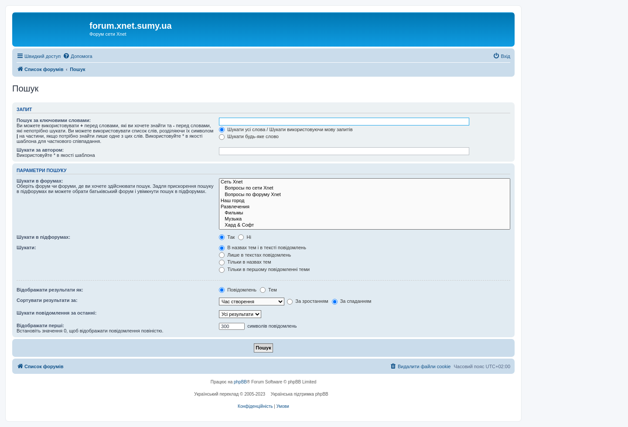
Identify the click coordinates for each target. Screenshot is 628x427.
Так (227, 237)
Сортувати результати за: (47, 300)
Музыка (364, 219)
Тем (268, 289)
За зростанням (307, 301)
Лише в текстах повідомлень (255, 255)
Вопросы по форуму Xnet (364, 195)
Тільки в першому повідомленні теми (264, 269)
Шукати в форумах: (40, 180)
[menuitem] (77, 56)
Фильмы (364, 213)
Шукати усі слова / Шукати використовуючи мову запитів (285, 129)
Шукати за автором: (40, 149)
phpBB (240, 382)
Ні (244, 237)
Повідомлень (237, 289)
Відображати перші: (40, 325)
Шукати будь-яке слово (249, 136)
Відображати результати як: (50, 289)
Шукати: (26, 247)
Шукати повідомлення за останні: (56, 312)
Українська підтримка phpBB (299, 394)
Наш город (364, 201)
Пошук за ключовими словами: (54, 120)
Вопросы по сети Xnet (364, 188)
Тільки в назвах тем (245, 261)
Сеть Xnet (364, 182)
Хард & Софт (364, 225)
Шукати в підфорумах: (43, 237)
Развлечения (364, 207)
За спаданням (352, 301)
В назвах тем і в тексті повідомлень (262, 247)
